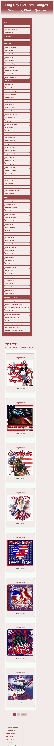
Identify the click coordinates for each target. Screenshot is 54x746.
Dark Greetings (9, 97)
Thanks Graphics (10, 167)
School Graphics (9, 280)
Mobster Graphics (10, 137)
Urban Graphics (9, 180)
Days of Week (9, 54)
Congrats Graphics (10, 94)
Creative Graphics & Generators (14, 324)
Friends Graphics (10, 227)
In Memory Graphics (11, 254)
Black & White (9, 211)
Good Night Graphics (11, 64)
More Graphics (9, 293)
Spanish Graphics (10, 160)
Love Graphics (9, 131)
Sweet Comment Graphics (12, 317)
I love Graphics (9, 240)
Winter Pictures (10, 739)
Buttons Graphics (10, 214)
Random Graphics (10, 277)
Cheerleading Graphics (11, 221)
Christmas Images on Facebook (14, 330)
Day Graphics (9, 50)
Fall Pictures (9, 742)
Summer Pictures (10, 733)
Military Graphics (10, 257)
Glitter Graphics (9, 231)
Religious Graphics (10, 154)
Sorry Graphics (9, 157)
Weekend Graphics (10, 77)
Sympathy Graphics (10, 164)
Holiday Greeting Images (12, 301)
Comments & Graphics (11, 29)
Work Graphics (9, 287)
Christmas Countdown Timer (13, 304)
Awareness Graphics (11, 207)
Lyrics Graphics (9, 250)
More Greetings (9, 193)
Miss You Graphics (10, 134)
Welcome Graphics (10, 187)
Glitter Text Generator (11, 311)
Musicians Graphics (10, 267)
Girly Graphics (9, 121)
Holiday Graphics (10, 40)
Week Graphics (9, 74)
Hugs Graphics (9, 127)
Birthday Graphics (10, 47)
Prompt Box (8, 144)
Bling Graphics (9, 88)
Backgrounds (9, 32)
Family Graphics (9, 104)
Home (7, 26)
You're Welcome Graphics (12, 190)
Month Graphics (9, 260)
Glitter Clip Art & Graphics (12, 314)
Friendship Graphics (11, 114)
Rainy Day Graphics (10, 274)
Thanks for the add (10, 170)
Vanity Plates (9, 283)
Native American (10, 140)
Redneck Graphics (10, 150)
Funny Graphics (9, 57)
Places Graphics (9, 270)
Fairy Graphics (9, 101)
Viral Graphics (9, 183)
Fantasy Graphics (10, 107)
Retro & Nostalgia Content (12, 327)
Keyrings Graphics (10, 247)
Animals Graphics (10, 201)
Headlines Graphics (10, 237)
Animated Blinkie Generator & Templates (17, 307)
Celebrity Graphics (10, 217)
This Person (8, 177)
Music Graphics (9, 264)
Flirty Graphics (9, 111)
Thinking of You (9, 174)
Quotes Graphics (10, 147)
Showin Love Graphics (11, 70)
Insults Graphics (10, 244)
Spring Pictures (10, 736)
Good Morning (9, 60)
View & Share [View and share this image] (20, 388)
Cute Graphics (9, 224)
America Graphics (10, 204)
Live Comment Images (11, 321)
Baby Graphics (9, 84)
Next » (24, 714)
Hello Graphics (9, 67)
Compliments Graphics (11, 91)
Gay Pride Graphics (10, 234)
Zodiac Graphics (9, 290)
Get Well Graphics (10, 117)
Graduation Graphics (11, 124)
